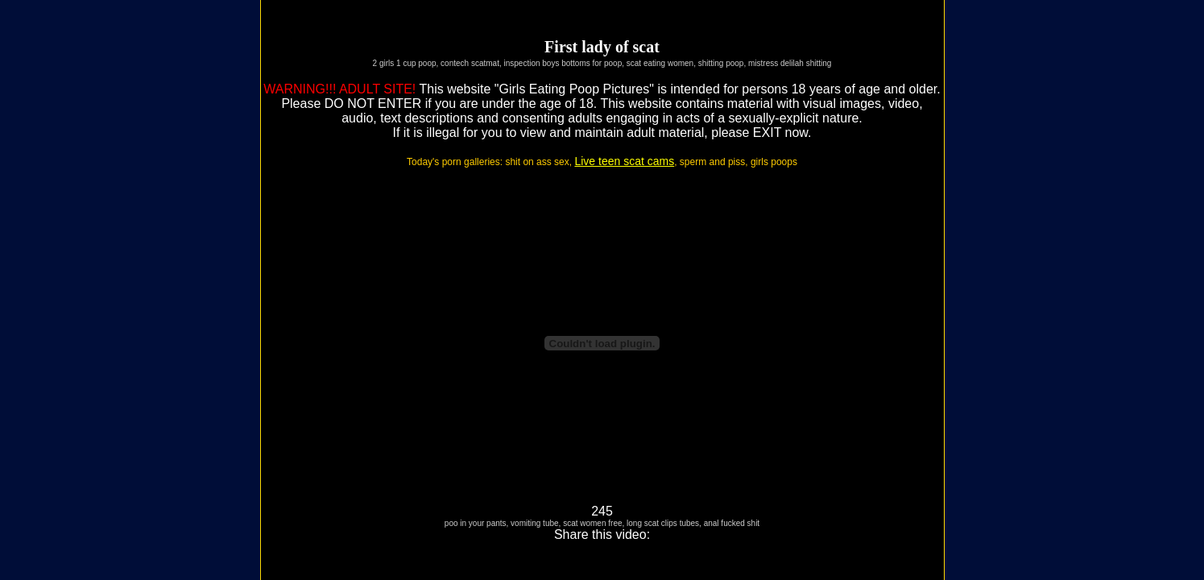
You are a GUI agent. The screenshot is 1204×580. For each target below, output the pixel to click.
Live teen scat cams (624, 161)
